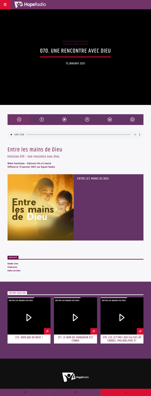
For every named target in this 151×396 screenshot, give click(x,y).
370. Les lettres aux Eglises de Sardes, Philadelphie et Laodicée (122, 340)
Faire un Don (14, 270)
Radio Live (13, 263)
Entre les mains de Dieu (75, 44)
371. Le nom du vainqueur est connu (75, 339)
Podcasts (12, 267)
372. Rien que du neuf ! (29, 337)
